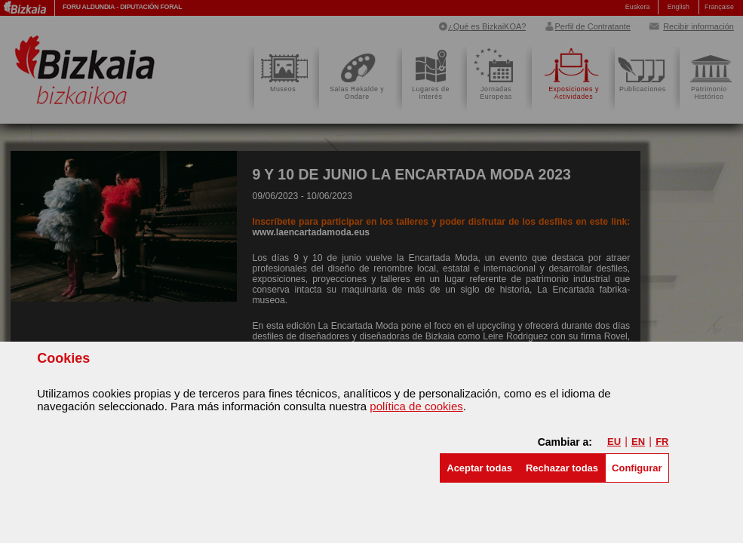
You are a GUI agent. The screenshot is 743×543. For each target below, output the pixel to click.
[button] (479, 468)
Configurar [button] (637, 468)
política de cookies (416, 406)
